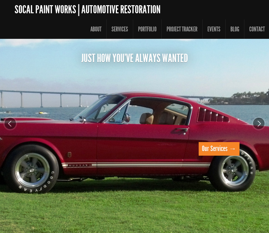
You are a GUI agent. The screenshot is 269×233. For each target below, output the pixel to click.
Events (213, 29)
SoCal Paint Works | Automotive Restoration (87, 9)
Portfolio (147, 29)
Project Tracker (182, 29)
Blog (234, 29)
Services (119, 29)
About (95, 29)
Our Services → (219, 148)
